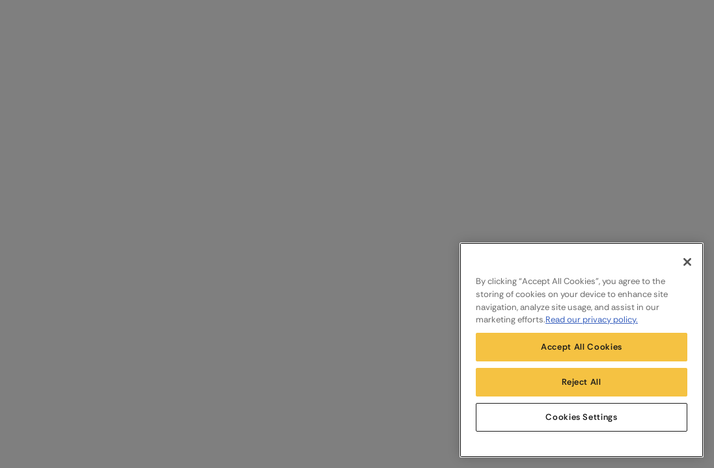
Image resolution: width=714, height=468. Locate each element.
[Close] (687, 262)
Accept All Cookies (581, 346)
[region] (582, 350)
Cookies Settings (581, 416)
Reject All (581, 381)
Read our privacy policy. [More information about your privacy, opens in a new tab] (591, 319)
